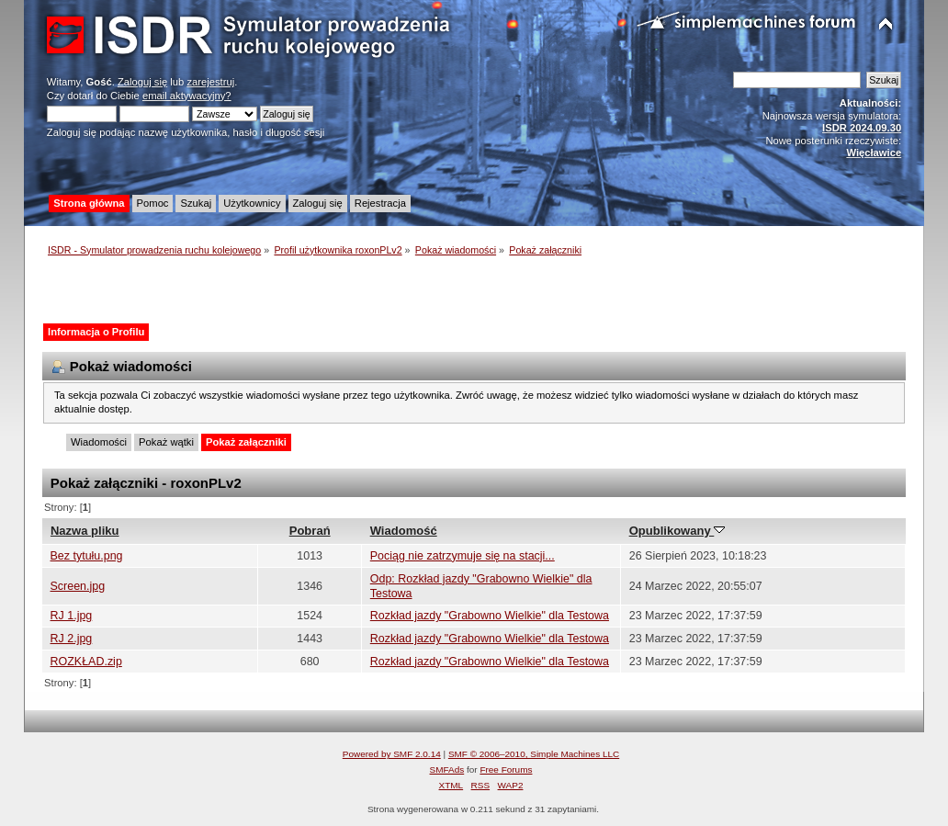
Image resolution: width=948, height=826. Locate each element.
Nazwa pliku (85, 530)
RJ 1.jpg (72, 615)
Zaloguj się (142, 81)
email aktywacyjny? (186, 95)
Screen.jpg (78, 586)
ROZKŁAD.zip (86, 661)
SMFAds (447, 769)
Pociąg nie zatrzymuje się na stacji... (462, 555)
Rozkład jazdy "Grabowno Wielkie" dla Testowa (489, 615)
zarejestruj (210, 81)
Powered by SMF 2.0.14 (392, 754)
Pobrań (310, 530)
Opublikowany (677, 530)
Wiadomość (403, 530)
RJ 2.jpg (72, 638)
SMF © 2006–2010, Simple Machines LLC (533, 754)
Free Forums (506, 769)
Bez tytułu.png (87, 555)
